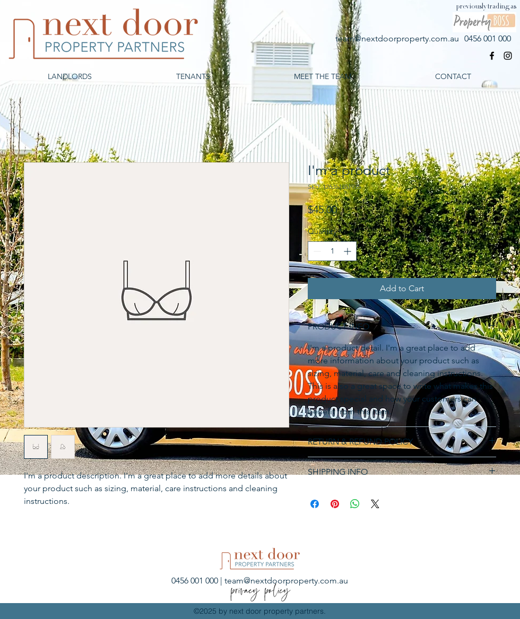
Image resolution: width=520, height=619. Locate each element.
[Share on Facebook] (314, 504)
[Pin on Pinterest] (334, 504)
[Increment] (348, 251)
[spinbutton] (332, 251)
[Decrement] (316, 251)
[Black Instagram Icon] (507, 55)
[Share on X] (375, 504)
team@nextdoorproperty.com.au (397, 38)
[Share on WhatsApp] (355, 504)
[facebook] (492, 55)
